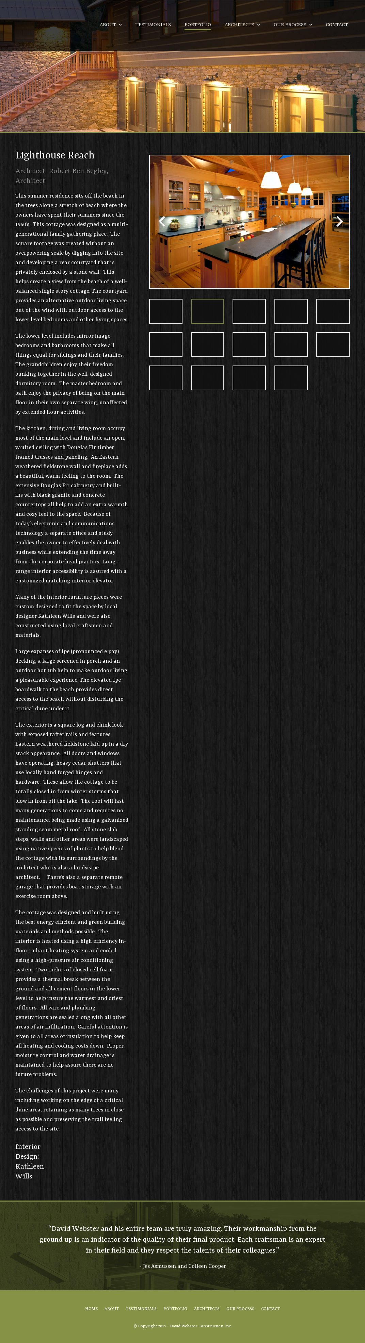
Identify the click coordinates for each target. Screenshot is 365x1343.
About (108, 25)
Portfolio (198, 25)
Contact (337, 25)
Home (91, 1309)
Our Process (290, 25)
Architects (239, 25)
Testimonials (153, 25)
